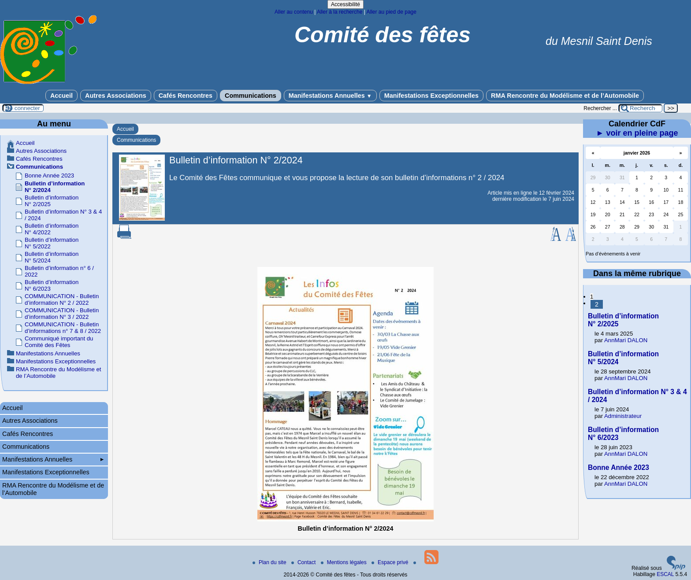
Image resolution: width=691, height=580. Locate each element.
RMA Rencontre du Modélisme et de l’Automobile (565, 95)
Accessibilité (345, 4)
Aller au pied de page (391, 12)
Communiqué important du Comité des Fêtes (59, 341)
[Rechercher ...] (640, 108)
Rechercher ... (600, 108)
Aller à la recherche (339, 12)
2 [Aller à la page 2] (596, 304)
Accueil (61, 95)
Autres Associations (115, 95)
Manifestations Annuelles (330, 95)
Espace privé (391, 562)
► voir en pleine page (637, 133)
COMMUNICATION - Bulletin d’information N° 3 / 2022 (62, 313)
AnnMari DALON (625, 340)
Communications (250, 95)
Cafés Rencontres (185, 95)
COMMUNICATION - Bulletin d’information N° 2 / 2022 (62, 299)
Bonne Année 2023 (49, 175)
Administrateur (623, 416)
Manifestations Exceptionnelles (431, 95)
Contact (304, 562)
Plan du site (270, 562)
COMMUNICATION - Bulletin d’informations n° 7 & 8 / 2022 (63, 327)
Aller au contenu (294, 12)
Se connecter (23, 108)
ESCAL (665, 574)
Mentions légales (344, 562)
